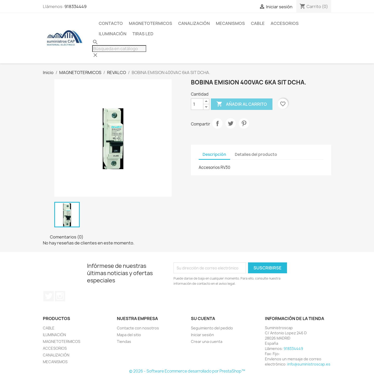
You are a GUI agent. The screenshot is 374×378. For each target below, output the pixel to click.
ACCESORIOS (285, 23)
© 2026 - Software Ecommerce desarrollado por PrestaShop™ (187, 371)
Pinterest (244, 123)
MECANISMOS (230, 23)
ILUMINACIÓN (112, 34)
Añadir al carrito (241, 104)
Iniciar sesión (202, 334)
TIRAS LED (142, 34)
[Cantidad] (197, 104)
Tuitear (230, 123)
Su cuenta (203, 318)
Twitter (48, 296)
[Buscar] (119, 48)
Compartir (217, 123)
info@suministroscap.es (308, 364)
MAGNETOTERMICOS (150, 23)
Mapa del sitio (129, 334)
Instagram (60, 296)
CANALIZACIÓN (194, 23)
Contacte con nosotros (138, 328)
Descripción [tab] (214, 154)
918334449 (75, 6)
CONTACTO (111, 23)
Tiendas (124, 341)
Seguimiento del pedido (212, 328)
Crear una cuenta (206, 341)
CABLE (258, 23)
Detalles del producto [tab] (256, 154)
